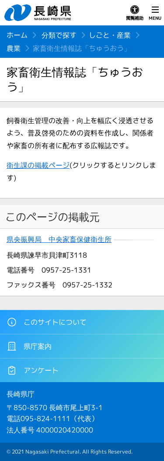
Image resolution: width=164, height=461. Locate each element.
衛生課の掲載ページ (38, 165)
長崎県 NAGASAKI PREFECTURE (38, 12)
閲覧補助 (134, 13)
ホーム (17, 35)
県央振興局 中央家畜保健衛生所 (59, 239)
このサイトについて (47, 322)
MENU (155, 13)
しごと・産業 (110, 35)
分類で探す (59, 35)
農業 (14, 48)
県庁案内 (29, 346)
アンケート (33, 370)
